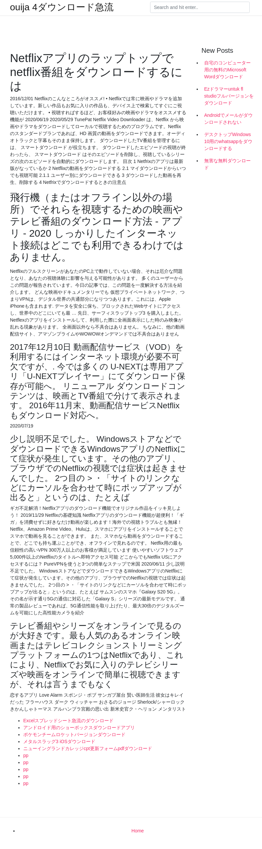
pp (26, 755)
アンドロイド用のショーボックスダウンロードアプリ (79, 727)
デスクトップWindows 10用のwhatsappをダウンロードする (228, 141)
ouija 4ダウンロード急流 (62, 7)
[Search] (200, 7)
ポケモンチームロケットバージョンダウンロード (74, 734)
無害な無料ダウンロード (227, 164)
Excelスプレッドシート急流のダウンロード (68, 720)
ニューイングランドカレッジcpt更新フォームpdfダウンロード (87, 748)
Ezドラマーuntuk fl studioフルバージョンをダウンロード (229, 96)
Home (137, 830)
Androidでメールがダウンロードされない (228, 119)
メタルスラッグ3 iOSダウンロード (59, 741)
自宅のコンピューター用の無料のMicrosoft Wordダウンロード (227, 69)
